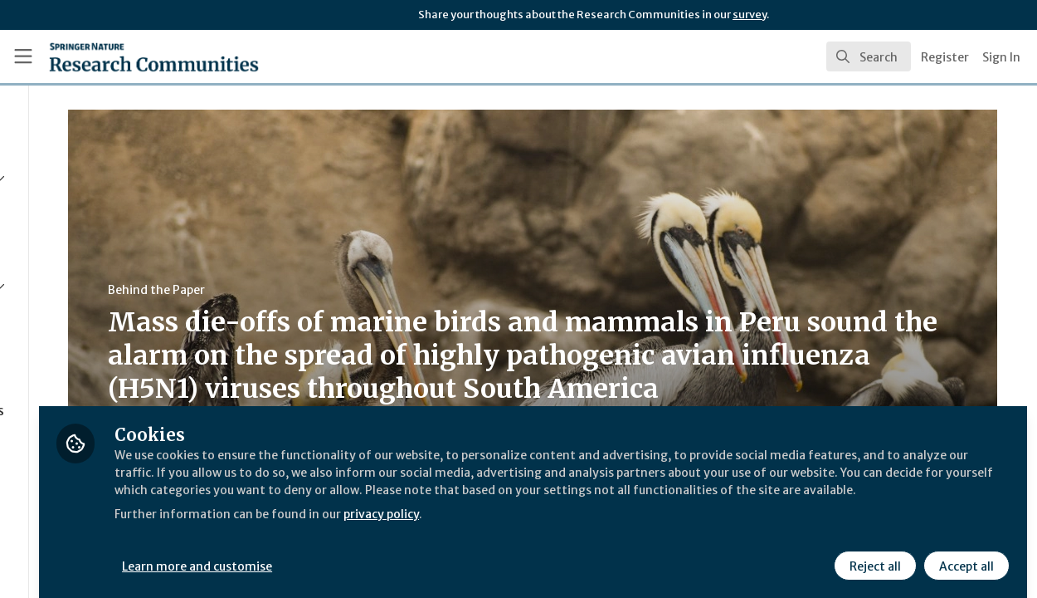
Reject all (872, 554)
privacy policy (591, 521)
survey (750, 14)
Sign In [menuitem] (1001, 57)
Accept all (964, 554)
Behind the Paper (314, 289)
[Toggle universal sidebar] (23, 56)
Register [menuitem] (945, 57)
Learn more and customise (383, 554)
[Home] (129, 56)
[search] (868, 56)
